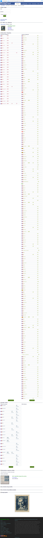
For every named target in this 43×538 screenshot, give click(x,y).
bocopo (24, 235)
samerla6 (24, 271)
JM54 (24, 150)
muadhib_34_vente (25, 250)
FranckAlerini (25, 394)
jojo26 (3, 38)
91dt (23, 75)
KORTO (24, 52)
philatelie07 (25, 327)
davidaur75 (3, 74)
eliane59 (24, 360)
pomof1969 (3, 101)
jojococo (3, 67)
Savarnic (24, 329)
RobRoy (24, 129)
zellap (24, 248)
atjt (23, 254)
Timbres (18, 3)
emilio (24, 79)
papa (3, 79)
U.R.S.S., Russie (2, 527)
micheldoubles (25, 379)
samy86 (24, 269)
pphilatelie (24, 194)
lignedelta (3, 64)
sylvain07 (3, 420)
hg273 (24, 304)
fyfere (24, 227)
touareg (24, 56)
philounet (24, 335)
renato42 (24, 206)
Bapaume (3, 62)
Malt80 (24, 60)
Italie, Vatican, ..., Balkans (4, 530)
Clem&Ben (24, 377)
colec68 (24, 225)
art (23, 183)
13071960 (24, 94)
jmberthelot (24, 156)
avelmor (24, 44)
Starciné (24, 208)
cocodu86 (3, 96)
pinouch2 (3, 40)
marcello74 (24, 231)
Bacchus (3, 55)
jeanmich (24, 83)
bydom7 (24, 321)
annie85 (24, 223)
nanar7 (24, 110)
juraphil (24, 152)
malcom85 (3, 52)
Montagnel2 (25, 50)
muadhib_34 (25, 175)
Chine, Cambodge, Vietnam (4, 528)
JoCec (24, 277)
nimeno (24, 398)
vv (23, 46)
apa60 (24, 85)
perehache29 (25, 196)
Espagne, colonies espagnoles (5, 531)
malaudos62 (4, 50)
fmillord (24, 106)
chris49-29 (24, 246)
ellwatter (24, 356)
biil (23, 71)
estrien (24, 81)
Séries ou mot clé (21, 5)
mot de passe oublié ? (3, 19)
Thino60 (24, 381)
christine (24, 346)
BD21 (24, 169)
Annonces (34, 3)
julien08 (24, 369)
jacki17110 (24, 177)
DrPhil (24, 131)
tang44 (3, 98)
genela (3, 91)
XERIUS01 (24, 179)
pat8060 (24, 383)
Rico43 (24, 396)
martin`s (3, 437)
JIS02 (24, 73)
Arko (24, 319)
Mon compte (40, 3)
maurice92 (24, 146)
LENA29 (3, 72)
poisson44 (3, 431)
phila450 (24, 306)
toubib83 (3, 84)
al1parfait (24, 125)
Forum (29, 3)
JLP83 (3, 81)
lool (23, 144)
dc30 (24, 127)
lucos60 (24, 308)
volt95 (24, 54)
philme (24, 323)
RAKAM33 (3, 449)
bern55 (24, 233)
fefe (23, 148)
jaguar (3, 414)
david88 (24, 258)
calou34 (24, 35)
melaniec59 (25, 210)
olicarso (24, 198)
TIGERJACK (4, 461)
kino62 (24, 119)
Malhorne (3, 69)
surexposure (25, 69)
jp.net (24, 283)
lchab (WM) (3, 405)
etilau (24, 331)
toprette (24, 352)
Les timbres (3, 5)
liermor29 (24, 296)
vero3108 (24, 173)
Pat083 (24, 77)
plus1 (3, 443)
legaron (24, 348)
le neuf (24, 244)
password (1, 11)
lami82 (24, 121)
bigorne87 (3, 45)
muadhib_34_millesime (25, 354)
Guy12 (24, 344)
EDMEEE (24, 273)
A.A (2, 35)
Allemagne (2, 526)
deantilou (24, 229)
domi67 (24, 275)
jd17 (23, 260)
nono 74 (24, 154)
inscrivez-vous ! (2, 20)
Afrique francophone (3, 524)
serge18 (24, 298)
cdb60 (24, 185)
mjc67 (24, 133)
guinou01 (24, 123)
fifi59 (24, 135)
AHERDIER (25, 160)
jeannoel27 (24, 325)
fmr (23, 58)
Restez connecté (3, 14)
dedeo (3, 57)
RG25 (24, 333)
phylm (24, 171)
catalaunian (25, 281)
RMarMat (24, 158)
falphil (24, 102)
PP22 (3, 455)
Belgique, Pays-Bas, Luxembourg (5, 523)
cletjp (24, 358)
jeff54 (24, 219)
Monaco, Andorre (3, 522)
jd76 (23, 104)
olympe (24, 294)
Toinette (24, 256)
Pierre (24, 96)
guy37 (24, 200)
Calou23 (24, 371)
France (1, 520)
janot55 (3, 411)
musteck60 (24, 302)
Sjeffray (24, 285)
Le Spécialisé (25, 3)
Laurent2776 (4, 446)
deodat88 (24, 100)
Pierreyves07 (4, 103)
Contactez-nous (17, 537)
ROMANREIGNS (25, 181)
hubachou (24, 279)
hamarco (24, 204)
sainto (24, 98)
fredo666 (24, 202)
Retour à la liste (3, 24)
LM (2, 86)
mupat (24, 108)
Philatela (24, 373)
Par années (8, 5)
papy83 (24, 375)
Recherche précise (14, 5)
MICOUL (24, 300)
